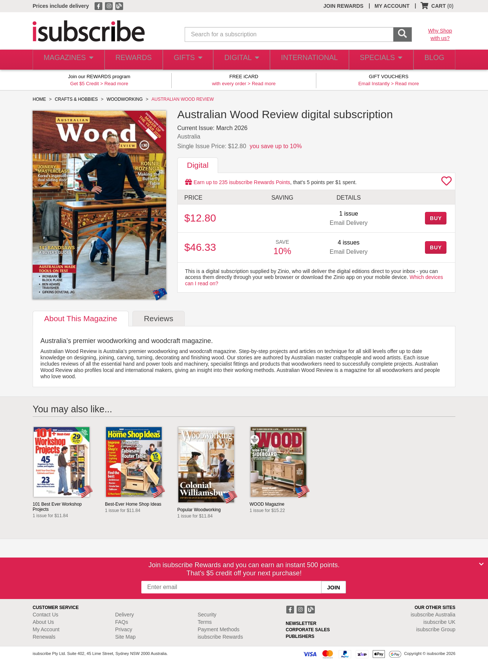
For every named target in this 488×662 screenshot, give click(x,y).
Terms (205, 622)
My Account (46, 629)
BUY (436, 218)
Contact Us (45, 615)
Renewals (44, 637)
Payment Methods (219, 629)
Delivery (124, 615)
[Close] (481, 564)
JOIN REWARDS (343, 6)
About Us (43, 622)
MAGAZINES (67, 60)
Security (207, 615)
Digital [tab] (197, 165)
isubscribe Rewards (220, 637)
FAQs (121, 622)
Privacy (123, 629)
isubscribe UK (439, 622)
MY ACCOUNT (392, 6)
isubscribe (432, 615)
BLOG (433, 60)
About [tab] (80, 318)
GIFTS (187, 60)
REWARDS (132, 60)
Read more (116, 83)
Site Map (125, 637)
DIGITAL (242, 60)
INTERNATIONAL (308, 60)
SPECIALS (378, 60)
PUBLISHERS (300, 636)
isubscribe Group (435, 629)
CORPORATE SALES (308, 629)
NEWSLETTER (301, 623)
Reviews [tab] (158, 318)
